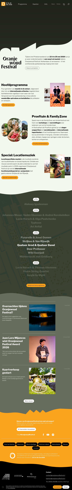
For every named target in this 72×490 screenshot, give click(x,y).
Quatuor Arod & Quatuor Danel (36, 245)
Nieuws (53, 4)
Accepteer (57, 487)
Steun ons (20, 444)
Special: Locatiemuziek (10, 177)
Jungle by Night (36, 275)
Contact (36, 448)
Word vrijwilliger (31, 444)
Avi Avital (36, 226)
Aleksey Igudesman (36, 204)
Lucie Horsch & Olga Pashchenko (36, 218)
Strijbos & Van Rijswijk (36, 241)
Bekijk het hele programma (36, 285)
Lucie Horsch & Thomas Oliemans (36, 267)
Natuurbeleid (56, 444)
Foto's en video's (44, 444)
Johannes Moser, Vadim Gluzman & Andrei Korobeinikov (36, 215)
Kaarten (36, 4)
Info (45, 4)
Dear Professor (36, 248)
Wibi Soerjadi (36, 252)
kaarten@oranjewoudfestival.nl (55, 478)
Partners (58, 4)
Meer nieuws (29, 401)
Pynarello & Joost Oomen (36, 237)
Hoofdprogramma (8, 105)
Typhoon (36, 222)
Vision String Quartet (36, 271)
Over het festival (9, 444)
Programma (22, 4)
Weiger (66, 487)
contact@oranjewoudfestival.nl (55, 475)
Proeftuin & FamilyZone (40, 144)
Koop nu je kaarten (32, 68)
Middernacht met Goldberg (36, 256)
